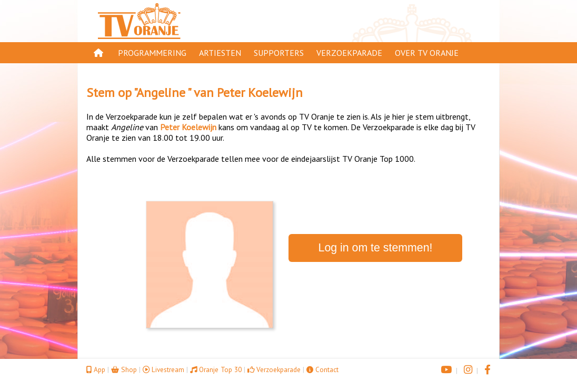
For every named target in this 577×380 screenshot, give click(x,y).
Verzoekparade (349, 52)
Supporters (279, 52)
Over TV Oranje (427, 52)
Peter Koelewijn (260, 92)
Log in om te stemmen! (376, 247)
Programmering (152, 52)
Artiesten (220, 52)
